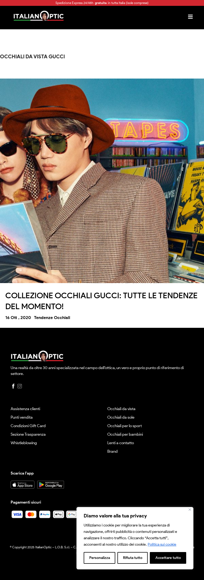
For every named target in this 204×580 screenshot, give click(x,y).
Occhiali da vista (121, 408)
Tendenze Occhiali (52, 317)
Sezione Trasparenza (28, 434)
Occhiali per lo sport (124, 425)
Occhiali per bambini (125, 434)
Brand (112, 451)
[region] (134, 538)
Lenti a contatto (120, 442)
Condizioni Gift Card (28, 425)
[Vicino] (190, 509)
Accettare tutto (168, 558)
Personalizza (99, 558)
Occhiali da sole (120, 417)
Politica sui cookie (162, 544)
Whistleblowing (24, 442)
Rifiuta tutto (132, 558)
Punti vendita (22, 417)
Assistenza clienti (25, 408)
